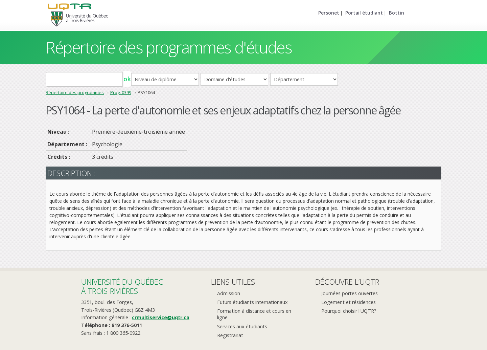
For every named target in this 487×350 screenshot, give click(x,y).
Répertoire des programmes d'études (169, 47)
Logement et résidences (348, 302)
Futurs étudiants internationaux (252, 302)
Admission (228, 293)
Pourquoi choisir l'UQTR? (348, 311)
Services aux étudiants (242, 326)
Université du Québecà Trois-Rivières (122, 286)
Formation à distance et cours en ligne (254, 314)
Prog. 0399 (120, 92)
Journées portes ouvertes (349, 293)
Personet (328, 12)
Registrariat (230, 335)
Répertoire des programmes (75, 92)
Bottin (396, 12)
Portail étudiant (364, 12)
